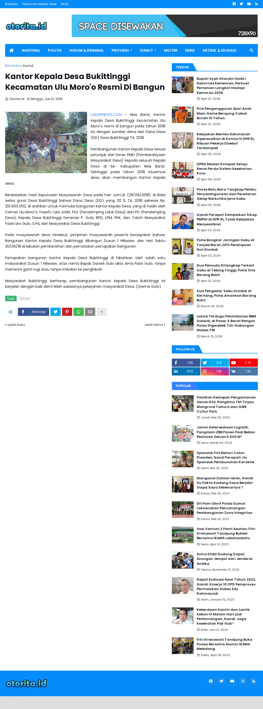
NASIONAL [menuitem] (31, 50)
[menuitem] (11, 50)
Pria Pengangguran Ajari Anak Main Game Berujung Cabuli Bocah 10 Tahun (224, 113)
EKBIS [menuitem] (190, 50)
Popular (183, 385)
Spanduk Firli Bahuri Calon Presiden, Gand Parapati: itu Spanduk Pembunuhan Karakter (226, 457)
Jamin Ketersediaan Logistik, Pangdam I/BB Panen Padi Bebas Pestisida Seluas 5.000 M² (226, 432)
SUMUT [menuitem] (146, 50)
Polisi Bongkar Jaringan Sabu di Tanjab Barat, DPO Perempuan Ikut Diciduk (225, 245)
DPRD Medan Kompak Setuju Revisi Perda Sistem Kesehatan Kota (224, 169)
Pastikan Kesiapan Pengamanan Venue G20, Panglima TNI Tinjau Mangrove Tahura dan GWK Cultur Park (226, 404)
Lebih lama (154, 324)
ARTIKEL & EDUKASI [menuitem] (219, 50)
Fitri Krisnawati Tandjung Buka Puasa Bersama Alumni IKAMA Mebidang (224, 644)
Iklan (65, 4)
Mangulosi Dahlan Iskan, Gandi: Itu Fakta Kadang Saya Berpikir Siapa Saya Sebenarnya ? (225, 483)
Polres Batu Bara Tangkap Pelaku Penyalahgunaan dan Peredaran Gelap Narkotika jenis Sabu (226, 194)
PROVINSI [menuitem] (120, 50)
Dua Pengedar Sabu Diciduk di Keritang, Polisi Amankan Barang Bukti (226, 296)
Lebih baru (16, 324)
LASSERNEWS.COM (106, 114)
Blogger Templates (41, 702)
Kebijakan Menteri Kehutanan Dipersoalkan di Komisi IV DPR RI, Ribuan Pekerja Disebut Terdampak (226, 141)
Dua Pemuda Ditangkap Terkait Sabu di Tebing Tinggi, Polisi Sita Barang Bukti (226, 270)
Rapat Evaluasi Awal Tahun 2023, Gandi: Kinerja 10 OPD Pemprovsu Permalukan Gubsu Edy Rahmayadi (226, 586)
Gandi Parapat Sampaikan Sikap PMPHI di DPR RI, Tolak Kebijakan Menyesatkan (227, 219)
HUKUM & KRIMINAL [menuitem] (86, 50)
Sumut (28, 65)
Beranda (12, 65)
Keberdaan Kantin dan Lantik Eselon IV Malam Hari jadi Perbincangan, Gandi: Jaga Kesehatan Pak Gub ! (223, 616)
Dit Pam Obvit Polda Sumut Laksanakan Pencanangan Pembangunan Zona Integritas (224, 508)
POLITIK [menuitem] (55, 50)
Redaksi (11, 4)
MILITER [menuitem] (170, 50)
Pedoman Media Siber (39, 4)
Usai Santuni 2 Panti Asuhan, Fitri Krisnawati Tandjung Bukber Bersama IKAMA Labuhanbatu (226, 533)
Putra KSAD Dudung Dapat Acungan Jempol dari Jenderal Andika (225, 559)
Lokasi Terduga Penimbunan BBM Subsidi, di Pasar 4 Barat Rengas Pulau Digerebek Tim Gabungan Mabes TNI (226, 323)
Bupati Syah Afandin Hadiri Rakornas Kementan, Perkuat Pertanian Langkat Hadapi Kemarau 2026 (223, 85)
